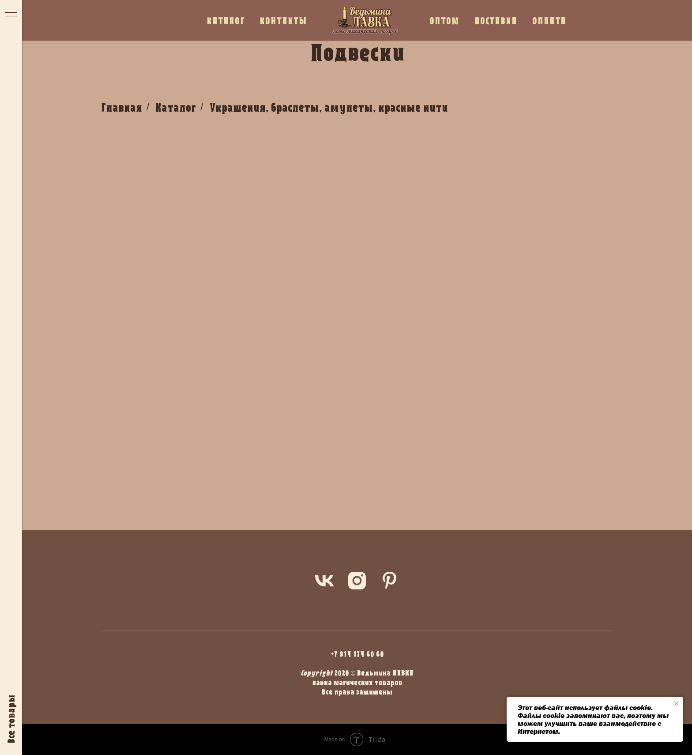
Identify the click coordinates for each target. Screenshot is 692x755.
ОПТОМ (444, 20)
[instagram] (357, 581)
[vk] (324, 581)
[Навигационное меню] (11, 13)
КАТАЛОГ (225, 20)
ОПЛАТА (549, 20)
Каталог (175, 107)
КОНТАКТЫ (283, 20)
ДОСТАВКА (495, 20)
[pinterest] (390, 581)
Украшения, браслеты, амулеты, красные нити (328, 107)
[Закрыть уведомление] (676, 703)
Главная (121, 107)
